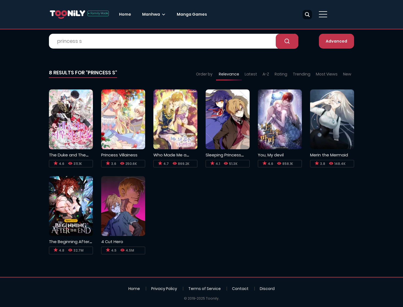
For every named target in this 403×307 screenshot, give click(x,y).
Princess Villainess (119, 155)
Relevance (229, 74)
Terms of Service (204, 288)
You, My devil (271, 155)
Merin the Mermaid (329, 155)
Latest (251, 74)
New (347, 74)
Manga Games (192, 14)
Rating (281, 74)
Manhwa (151, 14)
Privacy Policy (164, 288)
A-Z (266, 74)
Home (125, 14)
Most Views (327, 74)
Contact (240, 288)
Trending (301, 74)
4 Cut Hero (112, 241)
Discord (267, 288)
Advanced (336, 41)
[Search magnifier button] (307, 14)
